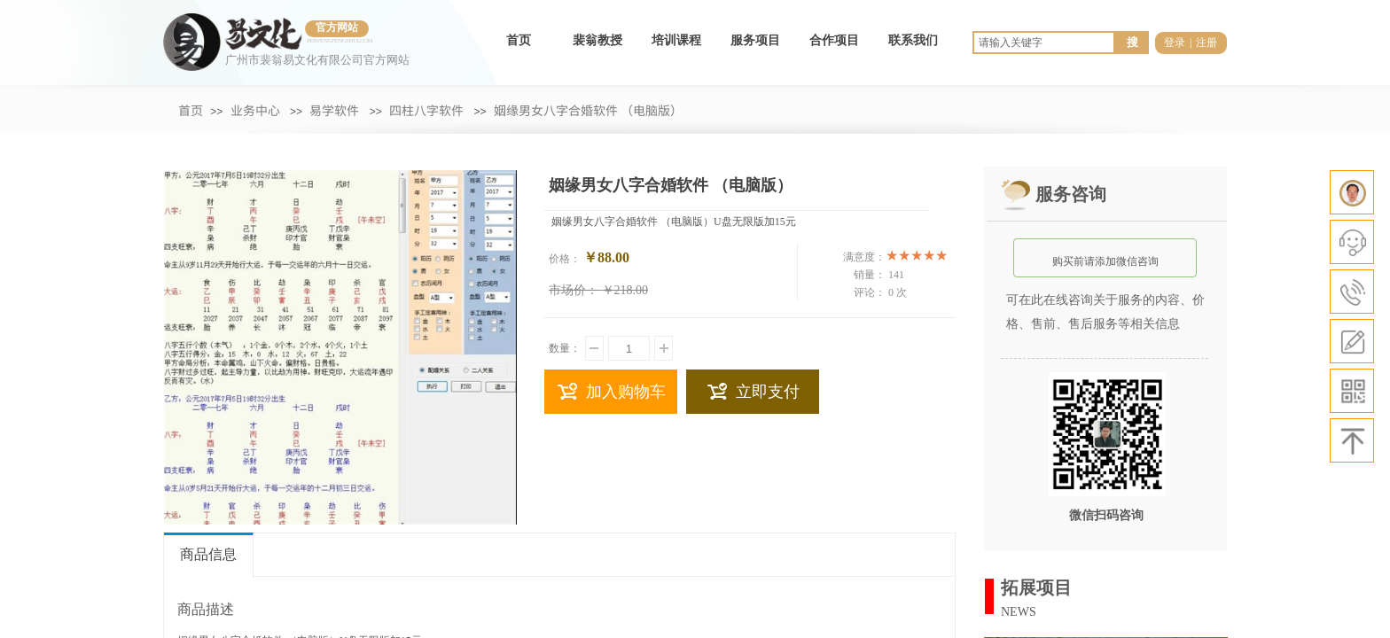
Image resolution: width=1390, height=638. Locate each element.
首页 (518, 40)
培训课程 (676, 40)
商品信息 (208, 554)
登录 (1174, 42)
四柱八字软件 (426, 110)
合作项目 (834, 40)
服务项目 (755, 40)
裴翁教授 (597, 40)
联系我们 (913, 40)
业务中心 (255, 110)
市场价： (573, 290)
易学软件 (334, 110)
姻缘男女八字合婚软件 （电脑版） (588, 110)
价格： (565, 259)
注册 (1206, 42)
